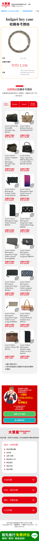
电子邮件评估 (20, 420)
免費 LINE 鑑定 (19, 414)
